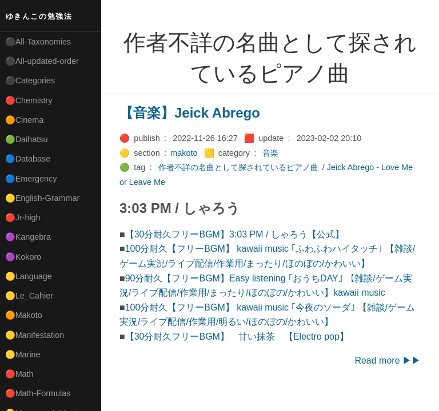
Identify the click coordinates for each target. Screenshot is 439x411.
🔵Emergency (31, 178)
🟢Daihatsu (26, 139)
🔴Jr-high (23, 217)
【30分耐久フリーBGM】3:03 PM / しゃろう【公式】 (234, 234)
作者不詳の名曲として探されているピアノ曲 (238, 167)
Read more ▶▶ (387, 360)
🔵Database (28, 158)
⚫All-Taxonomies (38, 41)
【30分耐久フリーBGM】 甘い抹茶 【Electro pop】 (237, 336)
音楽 (270, 153)
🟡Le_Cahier (29, 295)
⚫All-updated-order (42, 61)
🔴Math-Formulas (38, 393)
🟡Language (28, 276)
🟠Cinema (24, 119)
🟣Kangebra (28, 236)
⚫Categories (30, 80)
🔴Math (19, 373)
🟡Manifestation (35, 335)
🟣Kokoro (23, 256)
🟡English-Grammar (42, 198)
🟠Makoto (23, 315)
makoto (183, 153)
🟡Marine (23, 354)
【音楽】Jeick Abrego (189, 112)
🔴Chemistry (29, 100)
